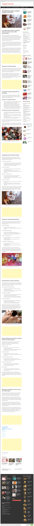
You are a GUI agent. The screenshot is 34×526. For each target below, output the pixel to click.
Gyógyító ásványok (8, 4)
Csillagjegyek (15, 500)
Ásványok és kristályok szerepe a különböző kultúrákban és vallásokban (27, 42)
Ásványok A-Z (4, 427)
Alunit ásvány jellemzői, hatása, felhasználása (29, 16)
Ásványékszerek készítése (29, 89)
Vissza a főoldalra (5, 426)
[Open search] (31, 7)
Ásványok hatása (8, 7)
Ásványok (3, 7)
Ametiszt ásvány (29, 137)
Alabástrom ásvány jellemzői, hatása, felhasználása (29, 28)
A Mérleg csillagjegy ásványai (29, 512)
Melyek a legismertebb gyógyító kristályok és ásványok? (18, 464)
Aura (23, 49)
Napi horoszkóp (22, 7)
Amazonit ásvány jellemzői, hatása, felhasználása (29, 12)
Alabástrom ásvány (29, 133)
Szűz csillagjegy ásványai (29, 493)
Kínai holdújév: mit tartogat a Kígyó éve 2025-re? (29, 94)
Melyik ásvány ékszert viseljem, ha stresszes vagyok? (29, 71)
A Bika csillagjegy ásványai (30, 519)
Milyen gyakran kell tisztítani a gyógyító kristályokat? (11, 464)
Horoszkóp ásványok (25, 50)
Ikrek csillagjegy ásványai (29, 489)
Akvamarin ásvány (28, 129)
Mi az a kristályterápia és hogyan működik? (5, 463)
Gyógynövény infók (4, 431)
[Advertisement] (12, 59)
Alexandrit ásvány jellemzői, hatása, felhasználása (29, 20)
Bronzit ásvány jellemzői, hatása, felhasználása (29, 24)
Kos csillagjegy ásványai (29, 515)
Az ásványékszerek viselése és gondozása (29, 86)
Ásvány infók (3, 9)
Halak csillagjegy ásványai (29, 504)
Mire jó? (27, 7)
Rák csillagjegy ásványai (29, 478)
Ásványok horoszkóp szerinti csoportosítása (29, 98)
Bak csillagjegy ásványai (29, 508)
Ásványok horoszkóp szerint (15, 7)
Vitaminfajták (3, 433)
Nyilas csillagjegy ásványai (30, 485)
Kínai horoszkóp (19, 500)
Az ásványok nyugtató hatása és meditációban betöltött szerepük (29, 81)
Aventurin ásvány (29, 141)
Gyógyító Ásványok (4, 13)
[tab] (24, 124)
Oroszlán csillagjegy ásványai (29, 501)
